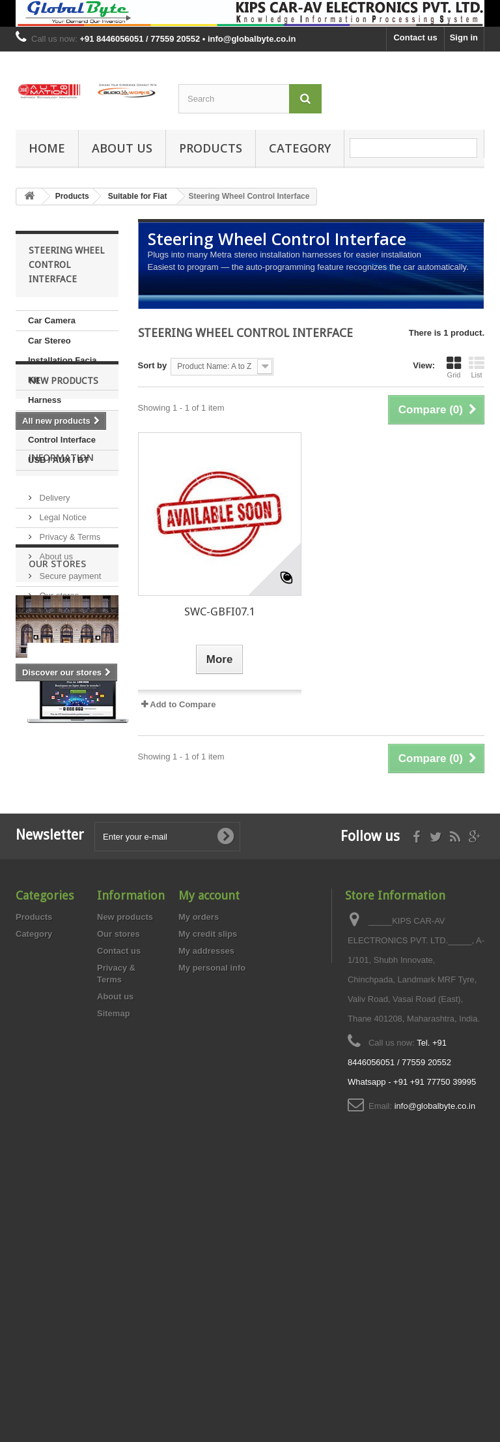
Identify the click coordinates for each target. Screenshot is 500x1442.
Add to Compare (182, 704)
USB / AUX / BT (58, 460)
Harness (44, 400)
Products (210, 148)
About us (122, 148)
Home (47, 148)
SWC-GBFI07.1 (219, 611)
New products (63, 510)
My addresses (206, 1201)
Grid (454, 367)
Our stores (58, 730)
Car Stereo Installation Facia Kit (62, 360)
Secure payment (69, 711)
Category (300, 148)
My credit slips (207, 1184)
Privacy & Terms (68, 672)
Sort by (152, 365)
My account (209, 1146)
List (476, 367)
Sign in (464, 37)
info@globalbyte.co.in (435, 1356)
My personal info (211, 1218)
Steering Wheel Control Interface (62, 430)
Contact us (415, 37)
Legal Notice (62, 652)
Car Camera (52, 320)
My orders (198, 1167)
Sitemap (113, 1264)
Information (61, 597)
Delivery (53, 633)
